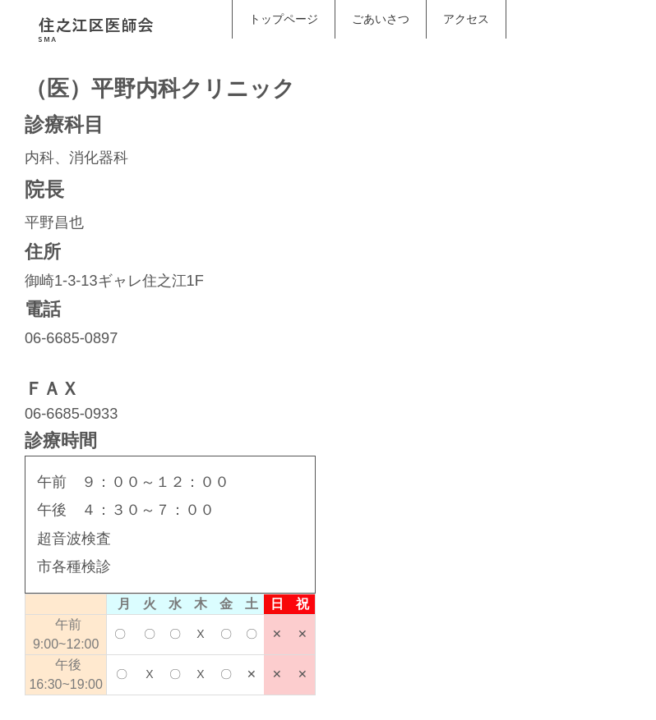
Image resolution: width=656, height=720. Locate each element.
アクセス (466, 18)
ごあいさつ (380, 18)
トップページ (283, 18)
